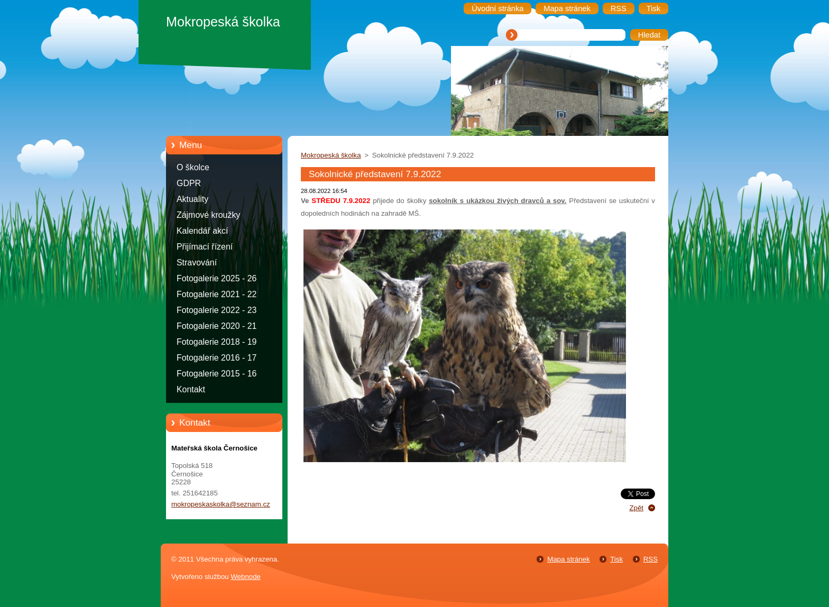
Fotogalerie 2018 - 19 (216, 341)
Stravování (197, 262)
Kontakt (191, 389)
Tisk (616, 559)
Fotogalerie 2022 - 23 (216, 310)
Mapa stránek (568, 559)
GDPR (189, 183)
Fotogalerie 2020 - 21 (216, 325)
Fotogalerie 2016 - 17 (216, 357)
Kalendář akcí (202, 230)
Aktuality (192, 199)
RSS (650, 559)
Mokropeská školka (331, 155)
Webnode (246, 577)
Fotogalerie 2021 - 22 (216, 294)
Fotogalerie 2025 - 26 (216, 278)
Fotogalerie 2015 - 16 (216, 373)
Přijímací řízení (205, 246)
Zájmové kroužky (208, 214)
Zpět (636, 508)
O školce (193, 167)
